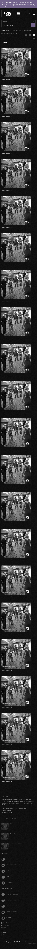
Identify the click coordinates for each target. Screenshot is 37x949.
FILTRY (4, 42)
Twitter (6, 918)
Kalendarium (4, 930)
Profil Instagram (9, 906)
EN (29, 14)
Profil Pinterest (9, 900)
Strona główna (5, 30)
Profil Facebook (9, 894)
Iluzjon (6, 877)
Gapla (5, 871)
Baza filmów (5, 923)
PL (32, 14)
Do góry (32, 794)
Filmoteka (7, 859)
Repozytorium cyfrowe (11, 865)
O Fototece (4, 932)
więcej (3, 814)
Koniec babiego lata (6, 79)
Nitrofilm (7, 883)
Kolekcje (3, 927)
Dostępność (4, 934)
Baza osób (5, 925)
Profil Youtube (9, 912)
